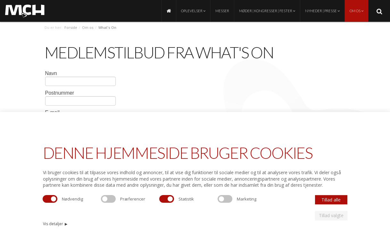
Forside (70, 27)
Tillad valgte (331, 215)
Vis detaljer (55, 223)
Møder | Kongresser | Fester (267, 11)
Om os (356, 11)
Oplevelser (193, 11)
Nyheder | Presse (322, 11)
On (262, 52)
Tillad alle (331, 200)
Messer (222, 11)
